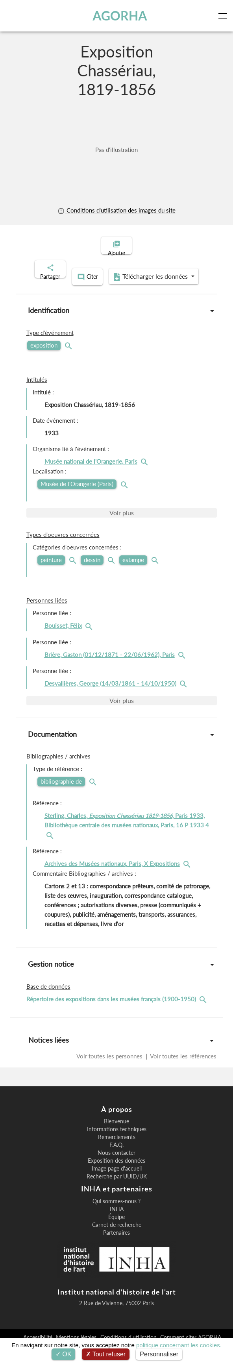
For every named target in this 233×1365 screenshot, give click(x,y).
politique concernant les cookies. (179, 1345)
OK (63, 1354)
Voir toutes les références (182, 1063)
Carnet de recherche (116, 1233)
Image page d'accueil (117, 1176)
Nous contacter (116, 1161)
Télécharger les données (114, 285)
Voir (121, 520)
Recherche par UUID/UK (117, 1184)
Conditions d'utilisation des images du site (116, 210)
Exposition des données (116, 1169)
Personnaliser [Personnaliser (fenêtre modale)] (159, 1354)
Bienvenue (116, 1129)
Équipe (116, 1225)
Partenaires (116, 1241)
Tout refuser (106, 1354)
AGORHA (120, 15)
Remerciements (116, 1145)
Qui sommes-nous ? (116, 1209)
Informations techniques (116, 1137)
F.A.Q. (116, 1153)
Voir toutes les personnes (110, 1063)
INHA (117, 1217)
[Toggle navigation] (224, 15)
